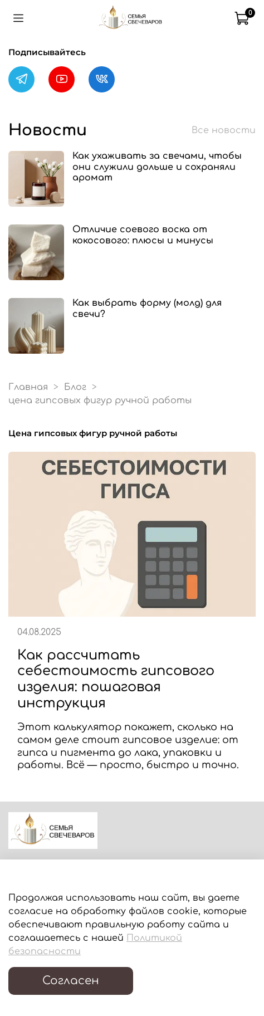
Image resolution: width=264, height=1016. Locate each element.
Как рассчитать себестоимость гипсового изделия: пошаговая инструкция (115, 679)
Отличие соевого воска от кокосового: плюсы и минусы (142, 234)
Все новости (224, 130)
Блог (75, 387)
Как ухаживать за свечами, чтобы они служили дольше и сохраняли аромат (157, 166)
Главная (28, 387)
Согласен (70, 980)
